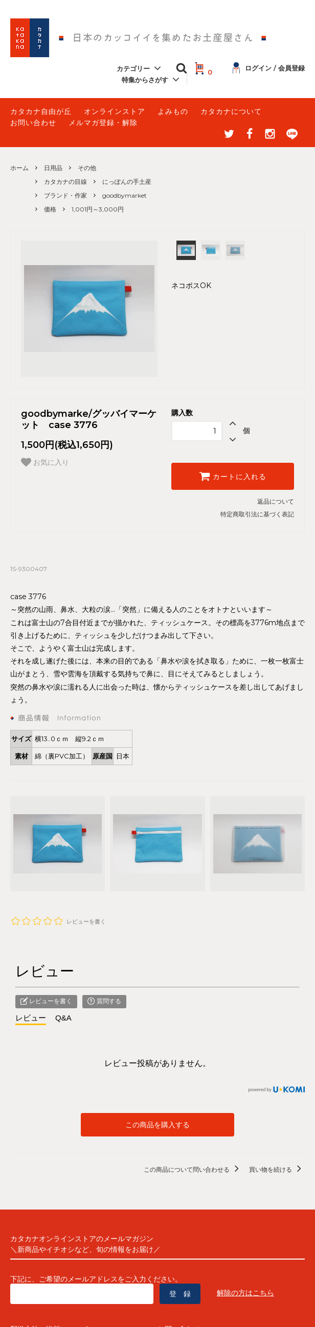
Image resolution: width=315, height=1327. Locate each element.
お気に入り (45, 462)
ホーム (19, 168)
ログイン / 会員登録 (269, 68)
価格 (50, 209)
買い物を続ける (277, 1169)
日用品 (53, 168)
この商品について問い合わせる (193, 1169)
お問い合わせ (33, 122)
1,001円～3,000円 (98, 209)
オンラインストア (114, 111)
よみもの (173, 111)
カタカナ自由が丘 (41, 111)
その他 (87, 168)
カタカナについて (231, 111)
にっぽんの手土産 (126, 181)
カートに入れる (232, 476)
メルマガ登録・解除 (103, 122)
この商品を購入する (157, 1124)
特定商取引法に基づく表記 (257, 514)
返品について (275, 501)
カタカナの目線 (65, 181)
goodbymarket (124, 195)
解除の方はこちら (245, 1292)
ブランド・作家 (65, 195)
